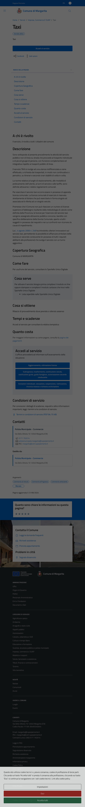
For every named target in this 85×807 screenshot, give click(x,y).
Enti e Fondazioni (19, 601)
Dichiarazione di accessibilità (23, 772)
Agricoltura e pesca (20, 618)
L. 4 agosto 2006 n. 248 (25, 230)
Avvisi (15, 691)
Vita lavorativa (18, 670)
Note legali (17, 768)
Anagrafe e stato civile (21, 625)
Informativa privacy (20, 761)
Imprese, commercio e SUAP (23, 651)
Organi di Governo (19, 590)
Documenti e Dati (19, 605)
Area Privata (17, 785)
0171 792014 (22, 438)
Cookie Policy (18, 765)
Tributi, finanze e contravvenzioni (25, 662)
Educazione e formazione (22, 644)
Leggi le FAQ (17, 743)
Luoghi (15, 704)
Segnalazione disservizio (22, 750)
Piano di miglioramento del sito (24, 776)
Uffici (14, 586)
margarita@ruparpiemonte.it (29, 732)
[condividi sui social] (18, 56)
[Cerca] (69, 11)
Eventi (15, 708)
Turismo (15, 666)
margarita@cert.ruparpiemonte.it (29, 734)
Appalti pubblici (18, 629)
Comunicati (17, 687)
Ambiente (16, 622)
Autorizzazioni (18, 633)
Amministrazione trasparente (24, 757)
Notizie (15, 683)
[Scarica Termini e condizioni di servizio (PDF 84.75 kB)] (35, 414)
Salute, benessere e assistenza (24, 659)
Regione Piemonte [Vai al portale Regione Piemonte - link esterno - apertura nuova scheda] (19, 3)
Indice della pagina (42, 70)
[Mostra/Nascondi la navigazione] (4, 10)
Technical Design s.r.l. (28, 800)
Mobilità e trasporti (20, 655)
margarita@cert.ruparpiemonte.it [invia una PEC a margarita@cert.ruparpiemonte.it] (35, 443)
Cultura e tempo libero (21, 640)
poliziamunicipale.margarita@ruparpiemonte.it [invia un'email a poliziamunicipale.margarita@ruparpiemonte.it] (34, 441)
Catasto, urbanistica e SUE (23, 636)
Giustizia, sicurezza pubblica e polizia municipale (31, 648)
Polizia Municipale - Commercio (29, 458)
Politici (15, 593)
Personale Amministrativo (23, 597)
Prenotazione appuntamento (24, 746)
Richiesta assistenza (20, 754)
